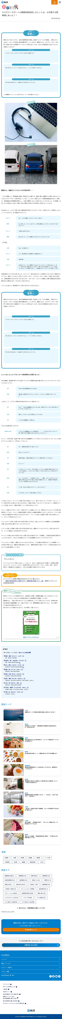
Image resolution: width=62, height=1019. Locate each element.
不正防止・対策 (34, 884)
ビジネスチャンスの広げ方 (11, 897)
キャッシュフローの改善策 (27, 889)
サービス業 (47, 857)
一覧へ (12, 975)
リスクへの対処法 (27, 897)
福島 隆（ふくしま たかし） (13, 669)
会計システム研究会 (24, 652)
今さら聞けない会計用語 (28, 902)
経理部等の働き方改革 (27, 893)
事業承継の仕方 (46, 884)
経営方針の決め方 (20, 884)
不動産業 (7, 862)
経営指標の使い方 (43, 889)
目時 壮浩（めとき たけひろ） (13, 674)
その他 (41, 862)
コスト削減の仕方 (41, 897)
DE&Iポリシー (6, 991)
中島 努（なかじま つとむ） (13, 692)
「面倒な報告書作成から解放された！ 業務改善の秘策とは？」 (23, 581)
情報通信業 (32, 862)
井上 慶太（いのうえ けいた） (13, 665)
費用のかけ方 (47, 880)
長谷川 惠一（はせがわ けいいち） (14, 660)
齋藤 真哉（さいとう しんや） (13, 656)
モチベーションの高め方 (11, 893)
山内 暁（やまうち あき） (12, 683)
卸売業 (22, 857)
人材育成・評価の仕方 (10, 889)
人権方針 (5, 989)
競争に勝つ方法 (42, 893)
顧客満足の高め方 (9, 876)
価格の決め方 (8, 884)
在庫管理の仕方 (46, 876)
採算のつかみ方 (36, 880)
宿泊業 (15, 862)
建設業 (38, 857)
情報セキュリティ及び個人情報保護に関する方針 (10, 997)
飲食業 (6, 857)
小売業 (14, 857)
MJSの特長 (4, 955)
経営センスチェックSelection (31, 637)
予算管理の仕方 (22, 876)
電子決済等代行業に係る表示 (10, 1001)
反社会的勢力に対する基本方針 (11, 994)
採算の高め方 (34, 876)
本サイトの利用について (9, 986)
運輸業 (23, 862)
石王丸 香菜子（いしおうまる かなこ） (16, 687)
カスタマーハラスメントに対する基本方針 (13, 1003)
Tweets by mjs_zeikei (7, 912)
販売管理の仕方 (23, 880)
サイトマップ (6, 984)
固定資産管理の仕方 (10, 880)
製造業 (30, 857)
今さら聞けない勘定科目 (11, 902)
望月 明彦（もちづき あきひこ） (14, 678)
